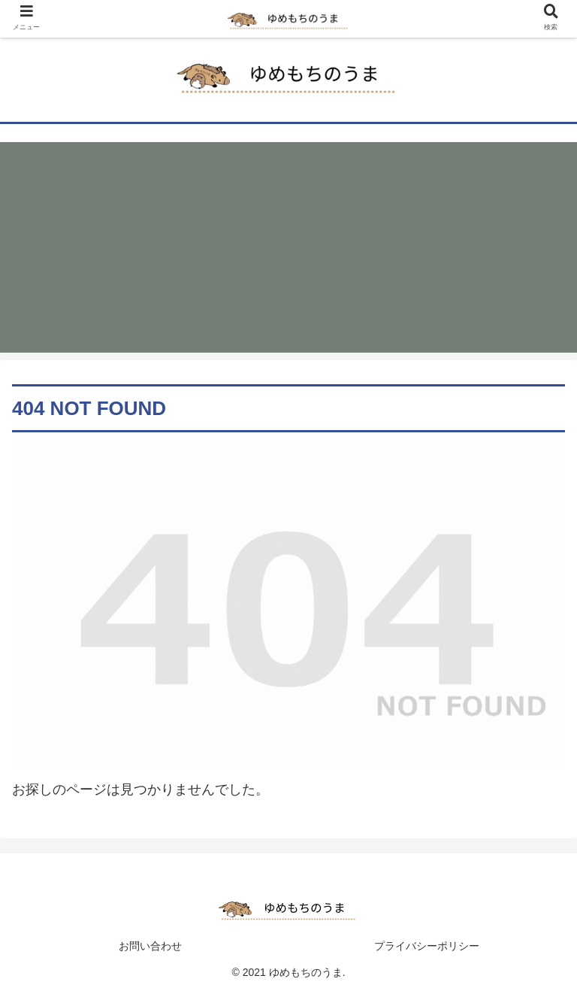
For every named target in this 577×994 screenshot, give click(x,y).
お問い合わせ (150, 946)
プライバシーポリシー (426, 946)
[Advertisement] (288, 247)
